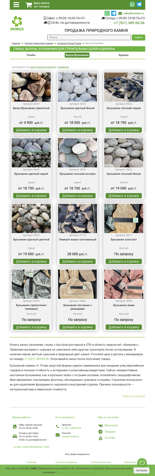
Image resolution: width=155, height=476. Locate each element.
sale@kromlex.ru (133, 13)
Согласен (141, 470)
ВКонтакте (111, 425)
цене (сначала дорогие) (43, 67)
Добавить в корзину (31, 130)
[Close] (150, 468)
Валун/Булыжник (77, 55)
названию (63, 67)
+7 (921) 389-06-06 (129, 23)
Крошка (123, 55)
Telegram (110, 431)
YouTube (110, 437)
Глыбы (31, 55)
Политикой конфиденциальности (76, 472)
